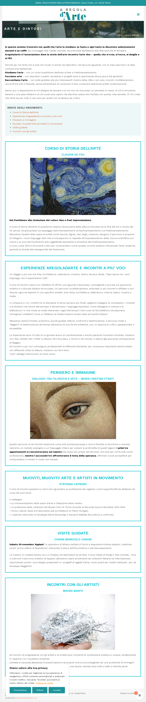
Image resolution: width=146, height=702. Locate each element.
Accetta (56, 690)
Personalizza (20, 690)
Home (120, 35)
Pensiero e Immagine (24, 120)
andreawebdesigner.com (26, 698)
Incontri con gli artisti (24, 131)
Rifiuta (40, 690)
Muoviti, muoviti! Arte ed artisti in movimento (37, 123)
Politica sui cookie (44, 683)
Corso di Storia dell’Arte (26, 112)
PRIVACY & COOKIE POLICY (131, 693)
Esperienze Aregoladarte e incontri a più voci (37, 116)
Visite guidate (20, 127)
